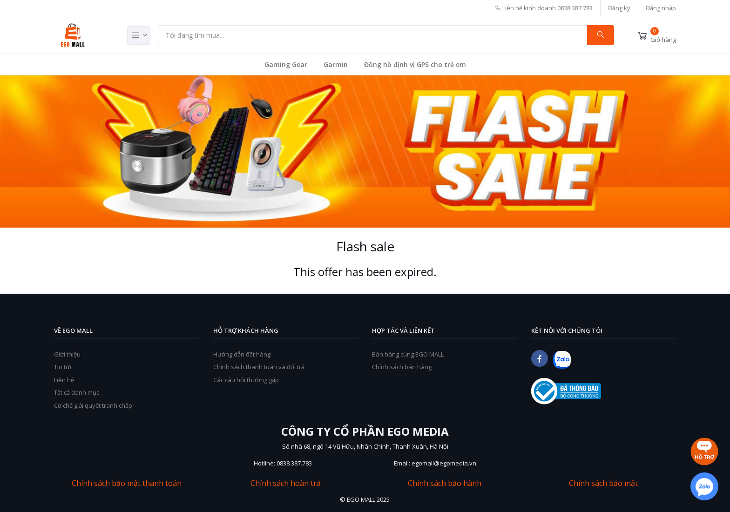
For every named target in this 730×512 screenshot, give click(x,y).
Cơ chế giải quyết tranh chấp (93, 405)
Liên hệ (64, 380)
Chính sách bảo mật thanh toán (127, 483)
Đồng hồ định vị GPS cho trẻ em (415, 64)
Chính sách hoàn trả (285, 483)
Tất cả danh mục (76, 392)
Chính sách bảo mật (603, 483)
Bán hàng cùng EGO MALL (408, 354)
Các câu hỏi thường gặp (246, 380)
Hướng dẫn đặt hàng (241, 354)
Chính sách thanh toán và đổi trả (258, 367)
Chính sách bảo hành (444, 483)
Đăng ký (619, 8)
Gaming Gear (285, 64)
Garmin (336, 64)
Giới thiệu (67, 354)
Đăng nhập (661, 8)
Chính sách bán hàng (402, 367)
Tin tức (63, 367)
